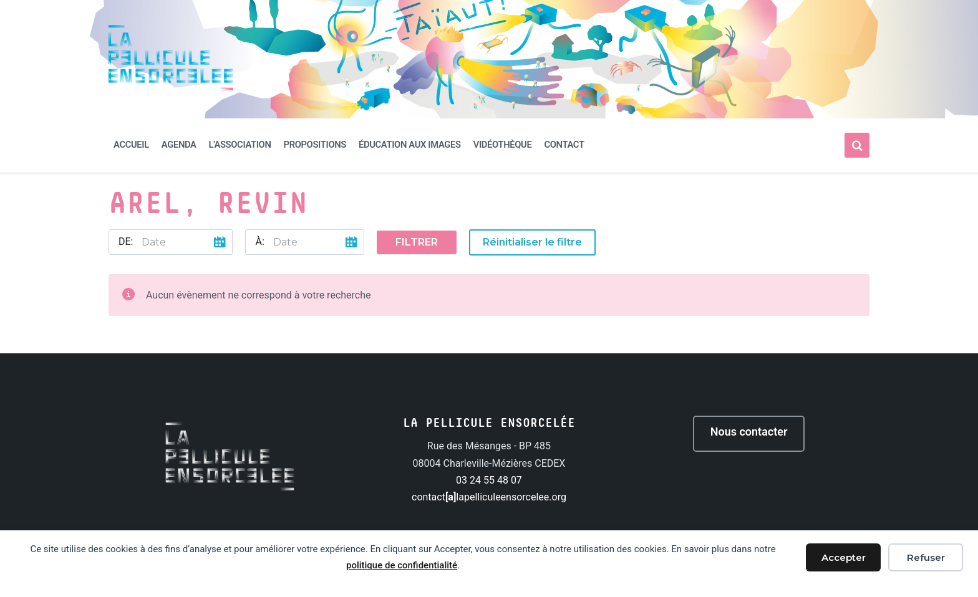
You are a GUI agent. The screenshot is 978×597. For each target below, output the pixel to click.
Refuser (926, 557)
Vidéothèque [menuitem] (502, 144)
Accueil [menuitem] (131, 144)
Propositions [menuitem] (315, 144)
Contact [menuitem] (564, 144)
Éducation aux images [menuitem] (410, 144)
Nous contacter (749, 431)
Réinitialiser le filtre (532, 242)
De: (126, 241)
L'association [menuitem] (240, 144)
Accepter (843, 557)
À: (259, 241)
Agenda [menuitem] (179, 144)
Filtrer (416, 242)
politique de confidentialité (401, 565)
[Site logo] (171, 87)
